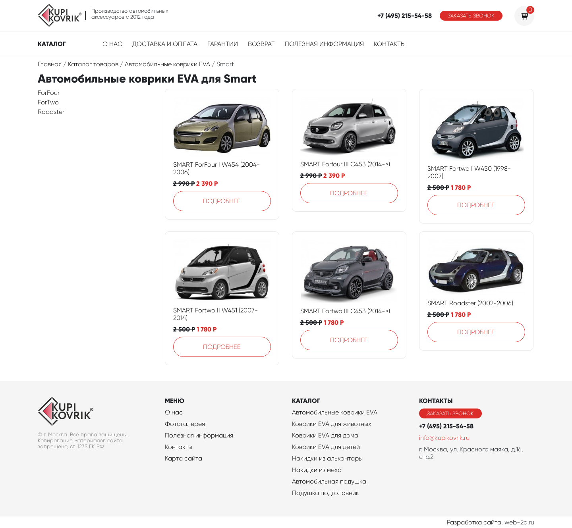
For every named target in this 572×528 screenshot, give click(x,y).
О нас (112, 44)
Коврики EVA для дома (325, 435)
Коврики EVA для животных (331, 424)
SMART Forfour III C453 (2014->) (345, 164)
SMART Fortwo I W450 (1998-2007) (469, 172)
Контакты (390, 44)
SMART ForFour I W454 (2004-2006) (216, 168)
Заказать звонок (471, 16)
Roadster (51, 112)
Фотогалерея (185, 424)
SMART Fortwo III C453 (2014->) (345, 311)
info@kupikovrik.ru (444, 437)
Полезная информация (324, 44)
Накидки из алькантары (327, 458)
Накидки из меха (317, 470)
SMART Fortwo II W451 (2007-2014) (215, 314)
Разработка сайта (474, 522)
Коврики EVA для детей (326, 447)
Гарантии (222, 44)
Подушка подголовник (325, 493)
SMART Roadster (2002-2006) (470, 303)
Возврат (261, 44)
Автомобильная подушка (329, 481)
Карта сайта (183, 458)
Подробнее (222, 201)
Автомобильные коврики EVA (334, 412)
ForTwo (48, 102)
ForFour (49, 92)
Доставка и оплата (164, 44)
